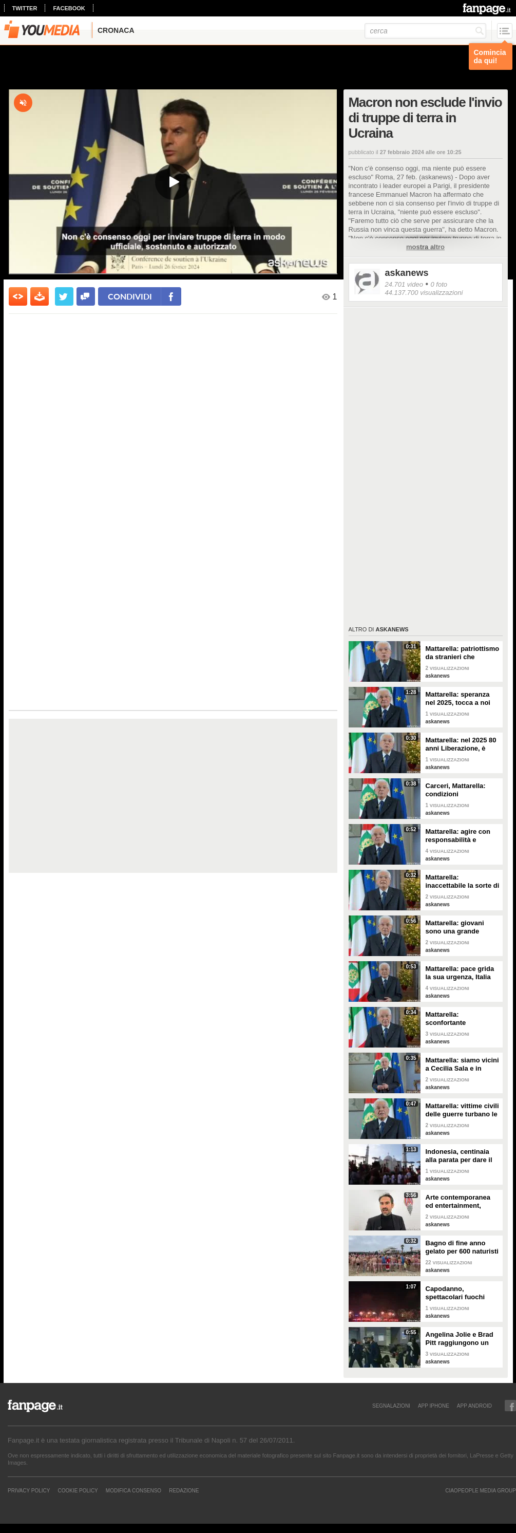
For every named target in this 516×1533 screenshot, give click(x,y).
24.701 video (404, 284)
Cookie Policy (78, 1490)
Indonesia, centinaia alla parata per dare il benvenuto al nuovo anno (459, 1156)
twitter (24, 8)
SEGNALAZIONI (391, 1405)
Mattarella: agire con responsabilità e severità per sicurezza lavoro (460, 836)
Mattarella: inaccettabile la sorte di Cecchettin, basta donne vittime (463, 881)
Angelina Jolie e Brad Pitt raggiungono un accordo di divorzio (459, 1339)
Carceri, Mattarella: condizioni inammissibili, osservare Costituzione (462, 790)
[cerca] (425, 31)
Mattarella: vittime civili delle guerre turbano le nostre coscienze (462, 1110)
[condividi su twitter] (64, 296)
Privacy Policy (29, 1490)
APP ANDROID (474, 1405)
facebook (69, 8)
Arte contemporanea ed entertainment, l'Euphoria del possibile (458, 1201)
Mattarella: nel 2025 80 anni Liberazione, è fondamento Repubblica (461, 744)
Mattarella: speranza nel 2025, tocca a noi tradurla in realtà (458, 698)
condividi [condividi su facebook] (130, 296)
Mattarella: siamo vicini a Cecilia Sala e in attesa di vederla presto (462, 1064)
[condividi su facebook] (86, 296)
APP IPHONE (433, 1405)
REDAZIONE (184, 1490)
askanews (407, 273)
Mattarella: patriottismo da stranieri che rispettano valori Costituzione (463, 653)
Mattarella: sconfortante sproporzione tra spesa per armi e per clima (462, 1019)
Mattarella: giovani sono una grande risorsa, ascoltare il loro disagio (456, 927)
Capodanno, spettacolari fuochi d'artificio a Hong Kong (462, 1293)
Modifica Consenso (133, 1490)
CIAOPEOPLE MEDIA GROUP (480, 1490)
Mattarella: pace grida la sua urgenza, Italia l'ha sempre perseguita (462, 973)
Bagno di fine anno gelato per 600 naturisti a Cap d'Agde (462, 1247)
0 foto (438, 284)
